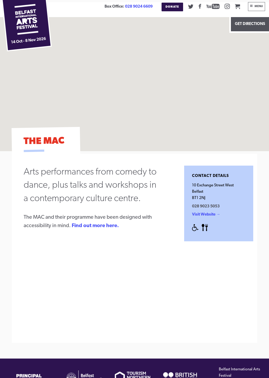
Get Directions (250, 24)
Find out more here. (95, 225)
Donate (172, 7)
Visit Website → (206, 215)
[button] (134, 79)
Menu (259, 6)
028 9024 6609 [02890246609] (139, 7)
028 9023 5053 (206, 206)
